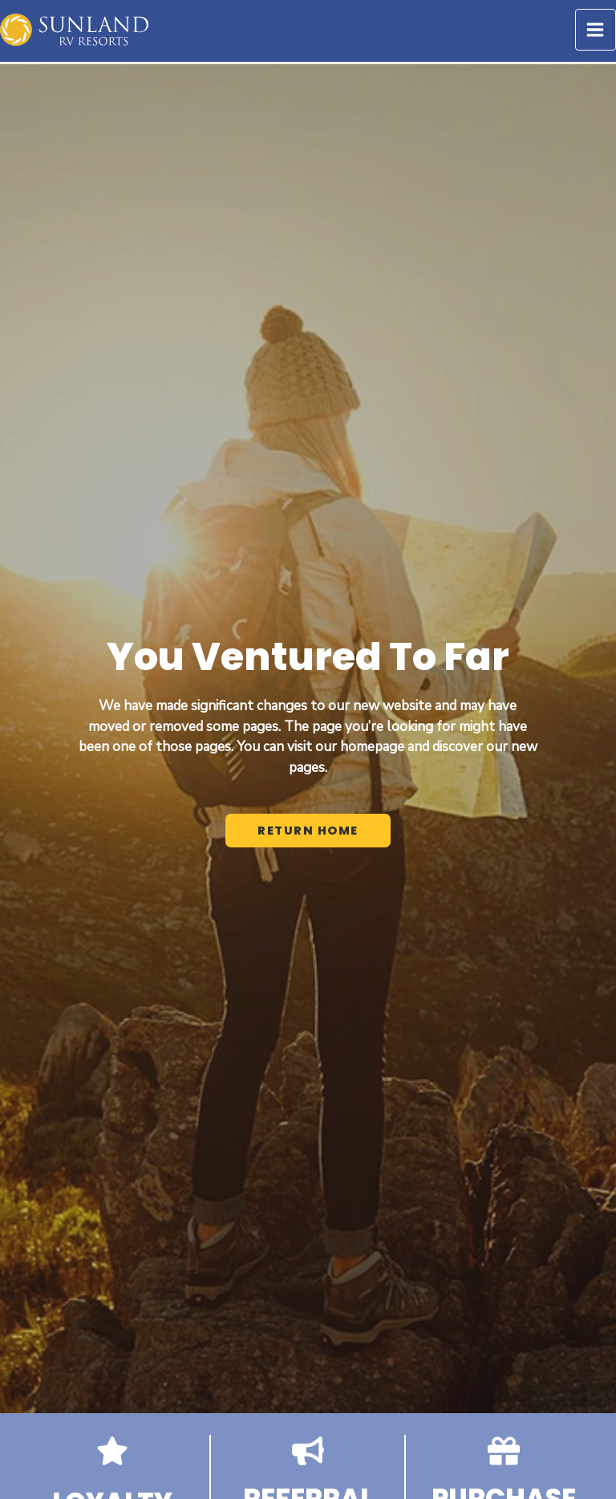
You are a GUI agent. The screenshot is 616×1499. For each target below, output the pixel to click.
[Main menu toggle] (596, 30)
